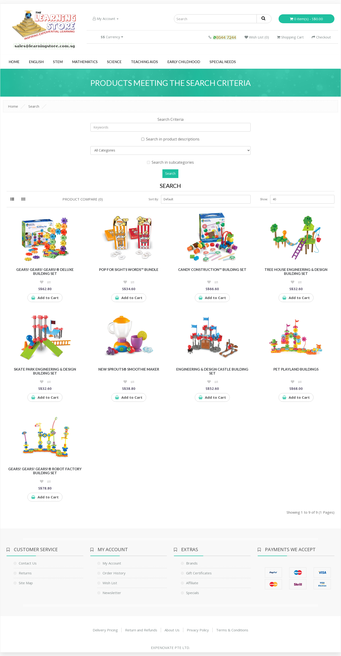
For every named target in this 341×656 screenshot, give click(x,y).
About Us (172, 630)
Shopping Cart (290, 37)
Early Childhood (183, 62)
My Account (106, 18)
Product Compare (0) (82, 199)
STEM (58, 62)
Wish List (110, 582)
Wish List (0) (257, 37)
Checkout (321, 37)
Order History (114, 573)
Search (33, 106)
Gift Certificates (199, 573)
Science (114, 62)
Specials (192, 592)
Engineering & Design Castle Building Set (212, 371)
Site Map (26, 582)
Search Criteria (170, 119)
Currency (112, 36)
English (36, 62)
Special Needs (223, 62)
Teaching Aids (144, 62)
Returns (25, 573)
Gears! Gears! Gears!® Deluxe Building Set (45, 271)
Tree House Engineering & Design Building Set (295, 271)
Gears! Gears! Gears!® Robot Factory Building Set (45, 471)
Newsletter (112, 592)
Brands (192, 563)
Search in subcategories (170, 162)
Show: (264, 199)
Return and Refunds (141, 630)
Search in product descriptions (170, 139)
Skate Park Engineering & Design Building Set (45, 371)
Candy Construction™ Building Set (212, 269)
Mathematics (85, 62)
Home (14, 62)
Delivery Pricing (105, 630)
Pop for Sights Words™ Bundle (128, 269)
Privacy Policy (198, 630)
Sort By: (154, 199)
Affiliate (192, 582)
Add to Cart (45, 297)
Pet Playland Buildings (295, 369)
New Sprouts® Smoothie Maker (128, 369)
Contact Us (28, 563)
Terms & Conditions (232, 630)
